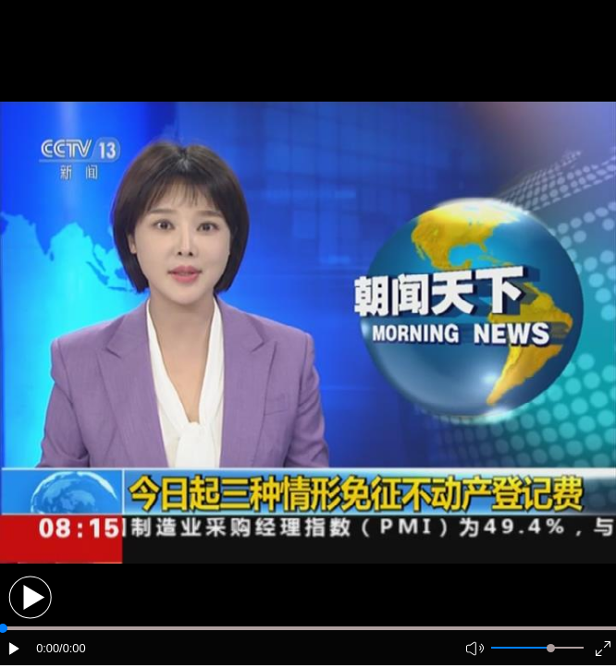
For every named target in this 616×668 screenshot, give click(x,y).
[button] (30, 597)
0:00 (47, 648)
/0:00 (72, 648)
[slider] (551, 648)
